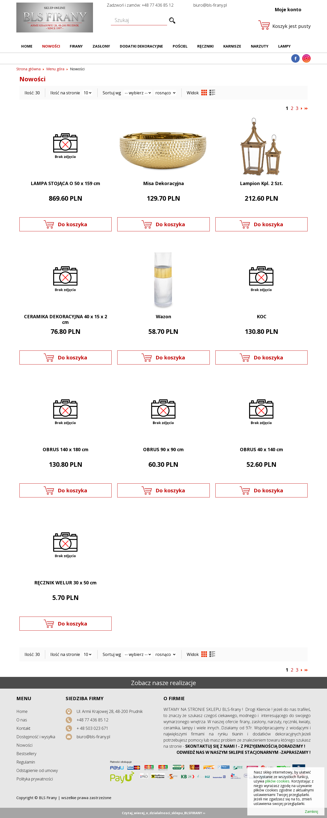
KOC (261, 316)
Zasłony (101, 46)
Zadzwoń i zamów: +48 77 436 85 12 (140, 5)
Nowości (51, 46)
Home (26, 46)
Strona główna (28, 68)
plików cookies (277, 781)
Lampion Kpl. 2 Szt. (261, 183)
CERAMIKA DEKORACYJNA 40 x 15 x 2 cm (65, 319)
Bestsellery (26, 753)
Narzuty (259, 46)
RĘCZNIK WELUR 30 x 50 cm (65, 583)
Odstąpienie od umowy (37, 770)
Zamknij (311, 811)
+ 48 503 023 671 (92, 728)
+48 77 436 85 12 (92, 720)
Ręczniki (205, 46)
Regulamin (25, 762)
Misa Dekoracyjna (163, 183)
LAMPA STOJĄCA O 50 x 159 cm (65, 183)
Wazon (163, 316)
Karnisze (232, 46)
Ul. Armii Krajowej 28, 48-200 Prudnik (110, 711)
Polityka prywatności (34, 779)
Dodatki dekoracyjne (141, 46)
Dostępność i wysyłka (35, 737)
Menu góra (55, 68)
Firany (76, 46)
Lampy (284, 46)
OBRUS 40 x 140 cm (261, 449)
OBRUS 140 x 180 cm (65, 449)
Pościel (180, 46)
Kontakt (23, 728)
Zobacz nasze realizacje (163, 682)
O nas (21, 720)
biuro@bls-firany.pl (210, 5)
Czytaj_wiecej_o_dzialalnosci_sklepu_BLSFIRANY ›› (163, 813)
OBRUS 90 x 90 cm (163, 449)
